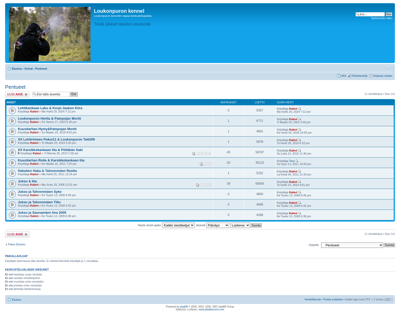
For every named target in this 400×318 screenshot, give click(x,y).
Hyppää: (314, 244)
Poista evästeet (332, 299)
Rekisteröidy (360, 75)
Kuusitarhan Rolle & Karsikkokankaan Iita (51, 160)
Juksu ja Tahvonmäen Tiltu (39, 202)
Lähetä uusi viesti (17, 94)
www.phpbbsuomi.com (211, 309)
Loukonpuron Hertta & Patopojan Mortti (49, 118)
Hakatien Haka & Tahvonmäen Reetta (47, 171)
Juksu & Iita (27, 181)
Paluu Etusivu (16, 244)
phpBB (184, 306)
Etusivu (17, 68)
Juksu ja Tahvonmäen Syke (39, 192)
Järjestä (212, 225)
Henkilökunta (313, 299)
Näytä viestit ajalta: (166, 225)
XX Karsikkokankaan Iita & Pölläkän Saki (50, 150)
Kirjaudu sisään (382, 75)
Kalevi (34, 111)
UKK (344, 75)
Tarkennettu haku (381, 18)
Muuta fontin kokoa (388, 67)
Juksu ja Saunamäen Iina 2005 (42, 212)
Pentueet (41, 68)
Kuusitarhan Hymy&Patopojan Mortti (47, 129)
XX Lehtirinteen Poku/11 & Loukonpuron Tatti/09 (56, 139)
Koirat (29, 68)
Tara (291, 160)
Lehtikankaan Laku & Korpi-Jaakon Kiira (50, 108)
